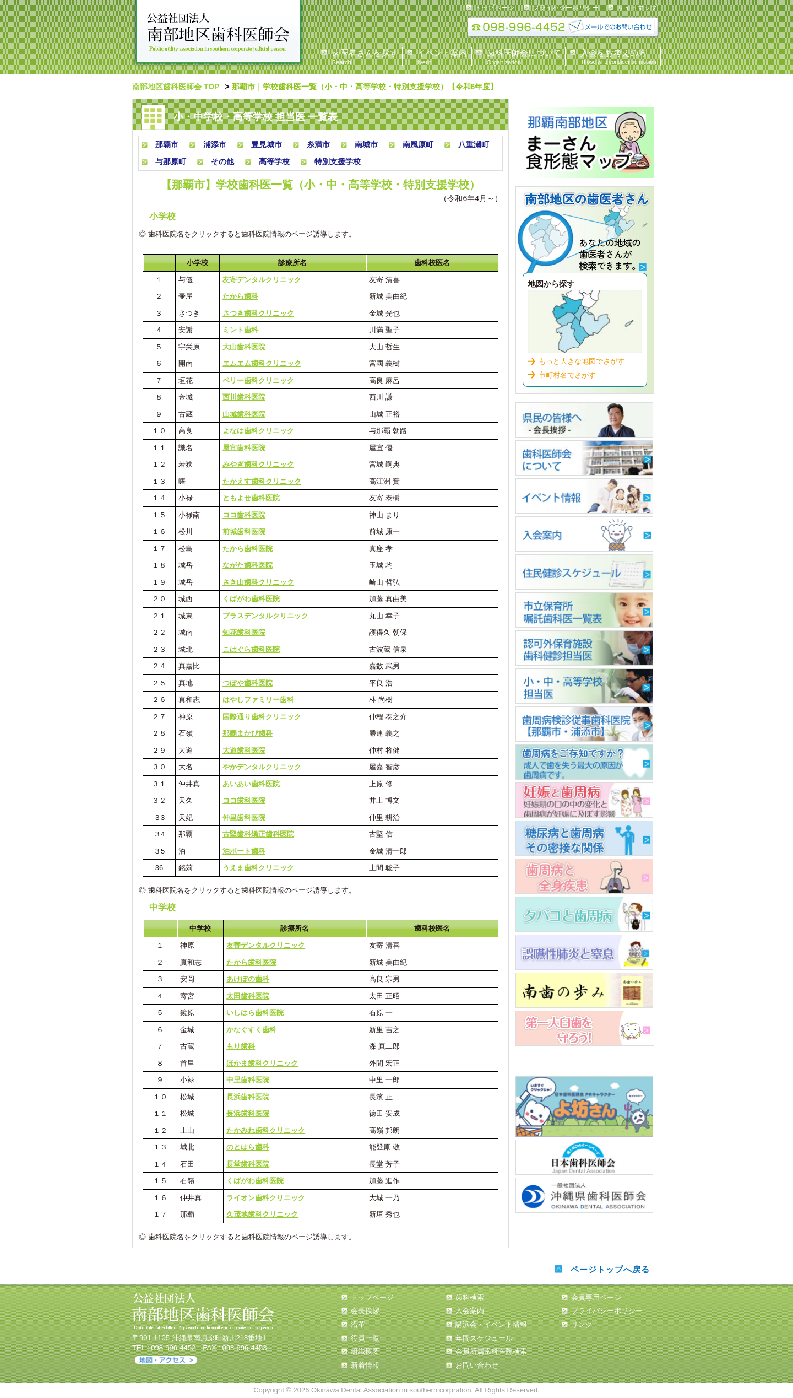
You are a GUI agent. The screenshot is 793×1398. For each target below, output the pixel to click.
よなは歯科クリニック (258, 431)
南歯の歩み (584, 990)
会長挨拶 (365, 1311)
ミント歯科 (240, 330)
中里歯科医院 (247, 1080)
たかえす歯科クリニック (261, 481)
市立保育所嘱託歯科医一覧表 (584, 610)
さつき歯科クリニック (258, 313)
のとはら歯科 (247, 1147)
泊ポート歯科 (243, 851)
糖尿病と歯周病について (584, 838)
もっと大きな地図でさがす (581, 361)
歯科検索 (585, 234)
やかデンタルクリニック (261, 767)
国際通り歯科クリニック (261, 717)
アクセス (166, 1360)
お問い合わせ (476, 1365)
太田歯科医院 (247, 996)
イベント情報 (584, 496)
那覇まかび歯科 (247, 733)
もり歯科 (240, 1046)
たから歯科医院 (247, 548)
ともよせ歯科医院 (251, 498)
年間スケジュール (484, 1338)
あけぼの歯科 (247, 979)
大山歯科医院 (243, 347)
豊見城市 (266, 144)
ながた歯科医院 (247, 565)
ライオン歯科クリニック (265, 1198)
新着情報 (365, 1365)
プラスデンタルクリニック (265, 616)
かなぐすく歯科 (251, 1029)
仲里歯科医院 (243, 817)
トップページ (494, 8)
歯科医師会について (584, 458)
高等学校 (274, 161)
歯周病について (584, 762)
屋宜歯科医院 (243, 448)
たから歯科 (240, 296)
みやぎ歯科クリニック (258, 464)
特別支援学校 (337, 161)
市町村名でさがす (567, 375)
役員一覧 (365, 1338)
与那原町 (170, 161)
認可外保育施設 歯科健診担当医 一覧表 (584, 648)
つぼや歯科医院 (247, 683)
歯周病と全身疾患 (584, 876)
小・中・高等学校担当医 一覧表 (584, 686)
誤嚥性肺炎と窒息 (584, 952)
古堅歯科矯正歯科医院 (258, 834)
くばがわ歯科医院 (251, 599)
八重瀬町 (473, 144)
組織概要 (365, 1351)
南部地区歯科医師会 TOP (175, 86)
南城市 (366, 144)
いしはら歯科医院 (255, 1012)
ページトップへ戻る (610, 1269)
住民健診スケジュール (584, 572)
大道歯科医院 (243, 750)
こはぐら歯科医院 (251, 649)
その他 (222, 161)
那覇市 (166, 144)
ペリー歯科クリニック (258, 380)
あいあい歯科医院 (251, 784)
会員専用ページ (596, 1297)
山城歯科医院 (243, 414)
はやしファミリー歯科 (258, 699)
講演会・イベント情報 (491, 1324)
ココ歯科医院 (243, 515)
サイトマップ (637, 8)
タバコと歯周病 (584, 914)
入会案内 (584, 534)
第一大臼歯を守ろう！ (584, 1028)
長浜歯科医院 (247, 1097)
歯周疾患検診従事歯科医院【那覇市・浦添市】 (584, 724)
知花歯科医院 (243, 632)
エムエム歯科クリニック (261, 363)
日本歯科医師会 (584, 1157)
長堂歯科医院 (247, 1164)
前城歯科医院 (243, 531)
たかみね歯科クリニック (265, 1130)
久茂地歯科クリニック (262, 1214)
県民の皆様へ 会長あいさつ (584, 420)
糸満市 (318, 144)
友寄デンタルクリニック (261, 280)
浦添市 (214, 144)
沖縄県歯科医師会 (584, 1195)
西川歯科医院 (243, 397)
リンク (582, 1324)
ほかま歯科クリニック (262, 1063)
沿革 (358, 1324)
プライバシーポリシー (566, 8)
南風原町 (418, 144)
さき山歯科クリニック (258, 582)
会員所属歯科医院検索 (491, 1351)
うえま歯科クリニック (258, 867)
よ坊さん (584, 1106)
